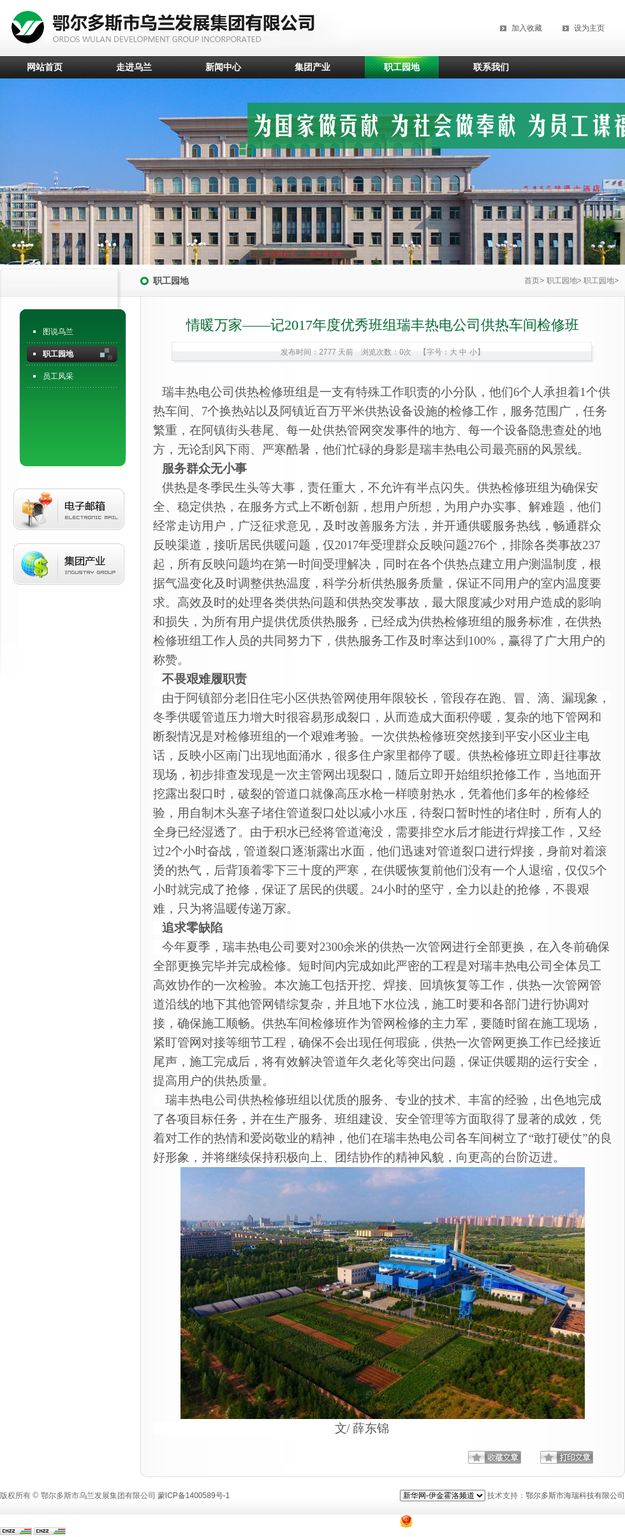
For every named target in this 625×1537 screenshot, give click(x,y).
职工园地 (402, 67)
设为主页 (589, 28)
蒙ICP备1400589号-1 (194, 1495)
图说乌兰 (58, 331)
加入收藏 (526, 28)
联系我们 (491, 67)
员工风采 (58, 376)
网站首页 (44, 67)
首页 (532, 280)
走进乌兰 (134, 67)
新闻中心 (223, 67)
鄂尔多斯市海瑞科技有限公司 (575, 1495)
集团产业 (312, 67)
